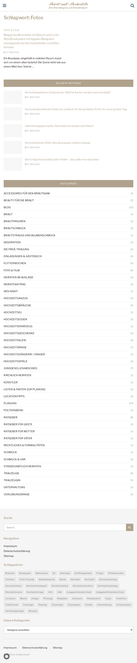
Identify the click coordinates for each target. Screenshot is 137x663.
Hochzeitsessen (15, 319)
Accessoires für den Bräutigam (27, 193)
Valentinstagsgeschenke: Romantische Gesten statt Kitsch (59, 125)
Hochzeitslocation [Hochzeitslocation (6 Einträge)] (83, 586)
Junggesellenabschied (20, 368)
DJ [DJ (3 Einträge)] (54, 573)
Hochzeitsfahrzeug (18, 326)
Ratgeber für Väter (18, 438)
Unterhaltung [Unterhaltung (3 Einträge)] (104, 604)
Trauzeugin (12, 480)
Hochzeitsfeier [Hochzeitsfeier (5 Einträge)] (14, 586)
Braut (8, 214)
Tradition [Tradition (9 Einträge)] (121, 598)
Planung (10, 403)
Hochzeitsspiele (16, 361)
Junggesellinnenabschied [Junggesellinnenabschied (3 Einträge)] (110, 592)
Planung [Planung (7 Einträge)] (48, 598)
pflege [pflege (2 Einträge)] (35, 598)
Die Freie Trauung (16, 249)
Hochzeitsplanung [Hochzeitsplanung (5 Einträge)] (108, 586)
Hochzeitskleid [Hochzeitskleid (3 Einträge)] (60, 586)
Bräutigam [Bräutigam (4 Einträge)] (25, 573)
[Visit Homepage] (68, 5)
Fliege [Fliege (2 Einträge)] (99, 573)
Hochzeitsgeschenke (19, 333)
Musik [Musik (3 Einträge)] (23, 598)
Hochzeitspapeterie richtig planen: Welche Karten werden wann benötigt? (68, 92)
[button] (6, 656)
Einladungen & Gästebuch (23, 256)
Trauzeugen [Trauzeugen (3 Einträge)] (74, 604)
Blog (7, 207)
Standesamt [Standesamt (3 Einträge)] (93, 598)
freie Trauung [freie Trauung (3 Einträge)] (27, 579)
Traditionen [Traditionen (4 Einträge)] (12, 604)
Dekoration (12, 242)
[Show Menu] (4, 5)
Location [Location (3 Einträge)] (10, 598)
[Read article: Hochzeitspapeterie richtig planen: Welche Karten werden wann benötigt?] (13, 97)
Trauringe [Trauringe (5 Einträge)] (28, 604)
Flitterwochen (15, 263)
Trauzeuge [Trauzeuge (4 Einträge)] (57, 604)
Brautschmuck (15, 228)
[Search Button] (132, 5)
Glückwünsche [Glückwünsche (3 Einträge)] (47, 579)
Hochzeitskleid (15, 340)
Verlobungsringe (17, 494)
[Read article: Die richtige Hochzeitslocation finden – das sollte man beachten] (13, 164)
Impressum (10, 546)
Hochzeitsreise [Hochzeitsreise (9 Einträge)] (14, 592)
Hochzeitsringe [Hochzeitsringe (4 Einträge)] (35, 592)
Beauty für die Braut (19, 200)
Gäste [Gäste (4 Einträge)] (63, 579)
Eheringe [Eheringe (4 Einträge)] (65, 573)
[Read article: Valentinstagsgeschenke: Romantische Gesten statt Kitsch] (13, 130)
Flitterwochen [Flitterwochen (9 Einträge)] (116, 573)
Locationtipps (14, 396)
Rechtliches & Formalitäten (24, 445)
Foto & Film (11, 30)
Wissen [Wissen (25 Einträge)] (33, 611)
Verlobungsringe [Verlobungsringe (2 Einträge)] (15, 611)
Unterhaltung (14, 487)
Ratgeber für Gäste (18, 424)
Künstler (11, 382)
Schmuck (10, 452)
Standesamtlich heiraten (22, 466)
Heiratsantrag (15, 284)
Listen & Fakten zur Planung (24, 389)
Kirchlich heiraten (17, 375)
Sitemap (9, 555)
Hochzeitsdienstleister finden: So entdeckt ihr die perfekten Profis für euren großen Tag (76, 109)
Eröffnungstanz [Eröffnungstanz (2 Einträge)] (83, 573)
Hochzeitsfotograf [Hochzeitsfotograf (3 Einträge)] (36, 586)
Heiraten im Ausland (18, 277)
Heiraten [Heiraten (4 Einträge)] (75, 579)
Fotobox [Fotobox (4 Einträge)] (10, 579)
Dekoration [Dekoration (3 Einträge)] (42, 573)
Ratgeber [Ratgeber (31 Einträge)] (62, 598)
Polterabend (13, 410)
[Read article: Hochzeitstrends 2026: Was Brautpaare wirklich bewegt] (13, 147)
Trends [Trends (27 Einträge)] (89, 604)
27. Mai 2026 (32, 97)
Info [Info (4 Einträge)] (50, 592)
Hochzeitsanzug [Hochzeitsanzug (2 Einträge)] (108, 579)
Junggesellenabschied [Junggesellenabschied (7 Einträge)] (79, 592)
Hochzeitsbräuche (17, 305)
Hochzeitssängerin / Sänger (24, 354)
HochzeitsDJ (12, 312)
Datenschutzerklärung (17, 550)
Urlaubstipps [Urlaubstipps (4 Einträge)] (123, 604)
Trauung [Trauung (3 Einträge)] (42, 604)
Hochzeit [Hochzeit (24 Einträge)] (90, 579)
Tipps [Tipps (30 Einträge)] (108, 598)
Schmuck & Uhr (15, 459)
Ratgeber (10, 417)
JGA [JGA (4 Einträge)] (59, 592)
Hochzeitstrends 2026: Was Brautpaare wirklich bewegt (57, 142)
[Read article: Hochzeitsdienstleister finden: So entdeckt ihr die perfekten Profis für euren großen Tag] (13, 114)
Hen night (11, 291)
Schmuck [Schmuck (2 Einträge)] (77, 598)
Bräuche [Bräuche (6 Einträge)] (10, 573)
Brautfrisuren (15, 221)
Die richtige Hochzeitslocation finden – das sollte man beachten (62, 159)
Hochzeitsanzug (16, 298)
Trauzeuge (11, 473)
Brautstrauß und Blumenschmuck (29, 235)
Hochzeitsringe (15, 347)
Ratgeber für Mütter (19, 431)
